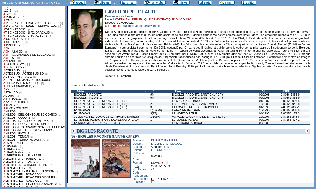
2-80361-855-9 (290, 97)
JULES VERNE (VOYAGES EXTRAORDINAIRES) (106, 116)
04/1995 (264, 113)
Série (80, 91)
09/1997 (264, 119)
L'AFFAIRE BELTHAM (186, 110)
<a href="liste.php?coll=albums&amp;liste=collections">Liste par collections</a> (33, 93)
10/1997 (264, 116)
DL (264, 91)
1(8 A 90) (156, 110)
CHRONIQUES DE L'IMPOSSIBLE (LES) (100, 100)
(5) (152, 94)
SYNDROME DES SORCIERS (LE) (97, 122)
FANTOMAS (82, 110)
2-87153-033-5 (290, 110)
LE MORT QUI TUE (184, 113)
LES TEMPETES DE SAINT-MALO (194, 104)
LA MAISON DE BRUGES (188, 100)
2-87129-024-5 (290, 100)
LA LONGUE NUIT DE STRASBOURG (197, 107)
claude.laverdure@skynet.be (141, 25)
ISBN (286, 91)
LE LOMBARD (160, 149)
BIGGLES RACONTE (88, 94)
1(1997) (155, 116)
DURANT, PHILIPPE (164, 140)
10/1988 (264, 104)
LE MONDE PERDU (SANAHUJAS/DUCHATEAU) (106, 119)
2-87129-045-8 (290, 104)
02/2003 (264, 94)
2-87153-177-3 (290, 113)
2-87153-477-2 (290, 119)
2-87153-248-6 (290, 116)
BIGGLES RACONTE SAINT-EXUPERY (198, 94)
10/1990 (264, 110)
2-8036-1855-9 (290, 94)
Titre (178, 91)
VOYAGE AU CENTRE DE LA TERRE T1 (198, 116)
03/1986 (264, 122)
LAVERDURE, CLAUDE (166, 143)
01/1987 (264, 100)
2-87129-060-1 (290, 107)
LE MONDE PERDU (185, 119)
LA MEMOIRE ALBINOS (187, 122)
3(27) (153, 113)
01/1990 (264, 107)
